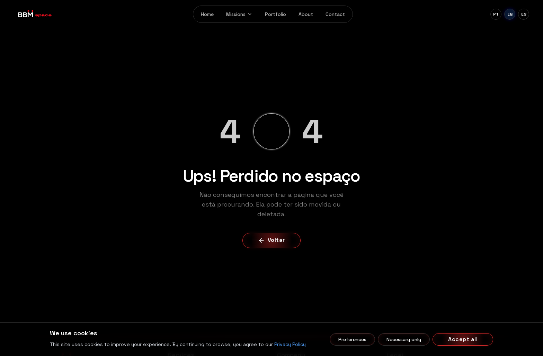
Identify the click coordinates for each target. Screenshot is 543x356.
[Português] (495, 14)
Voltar (271, 240)
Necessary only (403, 339)
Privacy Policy (290, 344)
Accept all (463, 339)
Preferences (352, 339)
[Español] (523, 14)
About (306, 14)
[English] (509, 14)
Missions (239, 14)
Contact (335, 14)
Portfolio (275, 14)
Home (207, 14)
